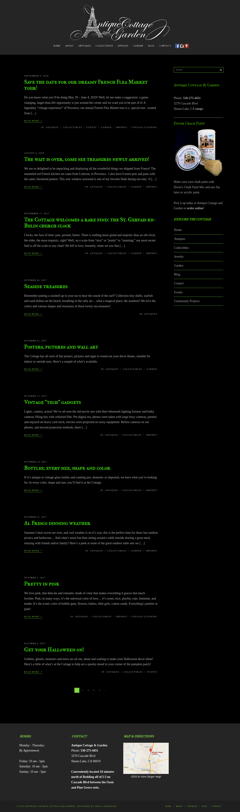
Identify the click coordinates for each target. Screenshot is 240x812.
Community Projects (187, 301)
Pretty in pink (41, 584)
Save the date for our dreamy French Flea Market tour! (86, 85)
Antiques (84, 46)
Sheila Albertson (106, 806)
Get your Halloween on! (54, 649)
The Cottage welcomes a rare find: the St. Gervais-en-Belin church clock (89, 222)
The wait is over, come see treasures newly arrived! (86, 159)
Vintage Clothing (144, 127)
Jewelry (123, 46)
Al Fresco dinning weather (57, 523)
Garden (138, 46)
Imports (121, 127)
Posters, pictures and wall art (61, 347)
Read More (33, 120)
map (199, 108)
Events (92, 127)
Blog (151, 46)
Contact (165, 46)
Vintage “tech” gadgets (52, 402)
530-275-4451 (192, 98)
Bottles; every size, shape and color (67, 468)
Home (56, 46)
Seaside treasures (45, 286)
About (69, 46)
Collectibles (104, 46)
